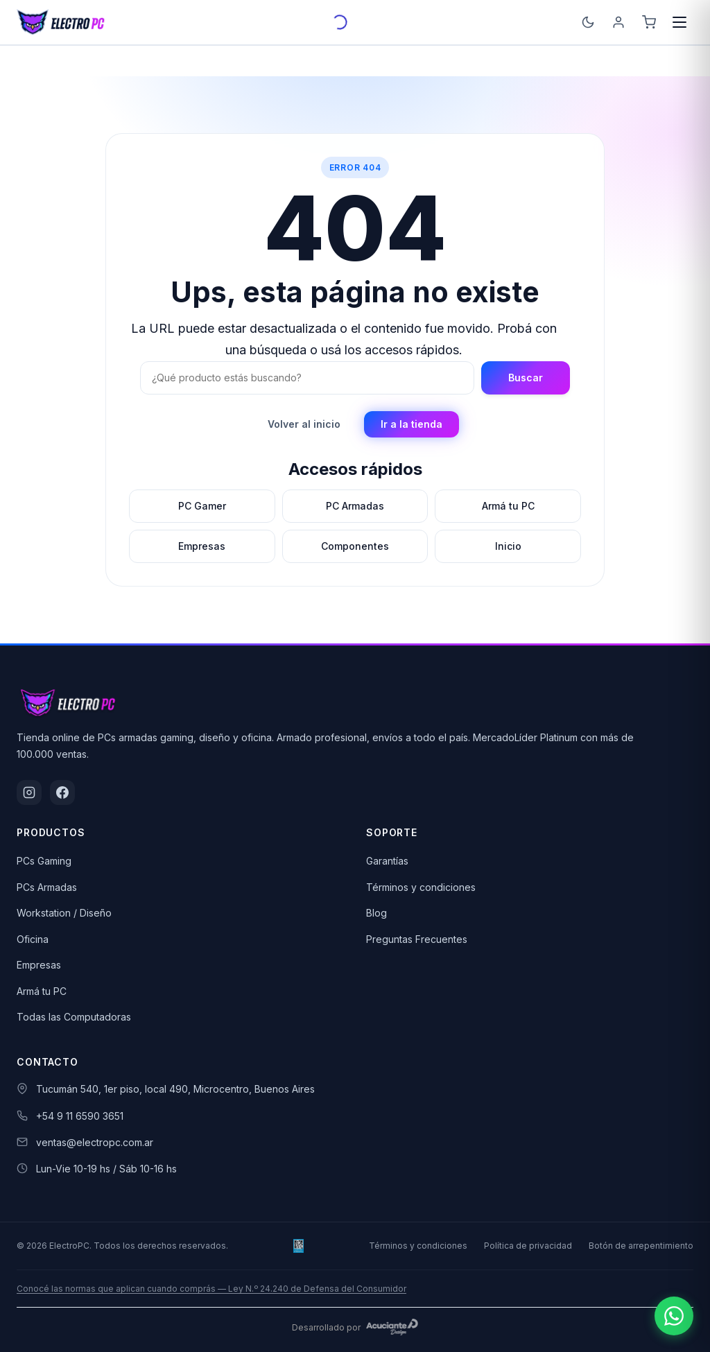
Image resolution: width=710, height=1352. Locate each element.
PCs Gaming (44, 861)
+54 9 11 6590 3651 (79, 1116)
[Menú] (679, 22)
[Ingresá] (618, 22)
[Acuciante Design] (392, 1327)
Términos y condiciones (421, 887)
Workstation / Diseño (64, 913)
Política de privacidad (528, 1245)
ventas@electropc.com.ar (94, 1142)
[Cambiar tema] (588, 22)
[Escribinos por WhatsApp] (674, 1316)
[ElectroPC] (61, 22)
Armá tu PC (42, 991)
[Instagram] (29, 792)
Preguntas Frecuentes (416, 939)
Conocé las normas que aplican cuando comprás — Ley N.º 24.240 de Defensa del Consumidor (211, 1288)
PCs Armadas (47, 887)
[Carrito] (649, 22)
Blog (376, 913)
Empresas (39, 965)
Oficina (33, 939)
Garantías (387, 861)
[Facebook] (62, 792)
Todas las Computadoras (74, 1017)
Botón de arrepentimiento (641, 1245)
